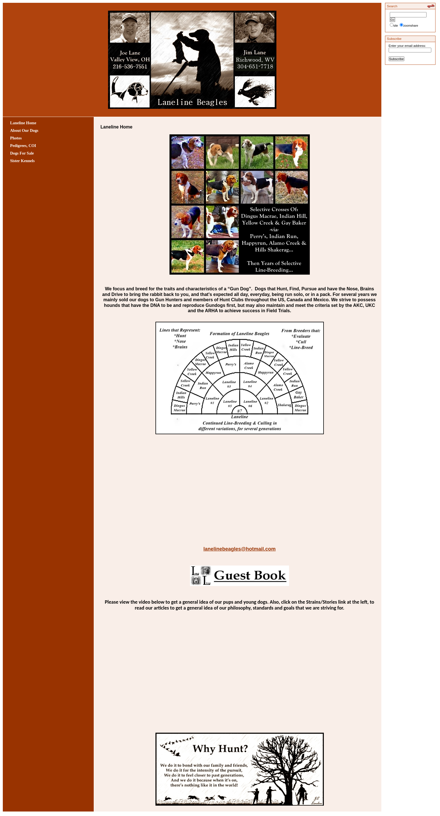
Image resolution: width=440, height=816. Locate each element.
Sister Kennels (22, 160)
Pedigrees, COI (23, 145)
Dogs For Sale (22, 153)
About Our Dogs (24, 130)
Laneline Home (23, 123)
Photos (16, 138)
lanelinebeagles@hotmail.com (239, 549)
